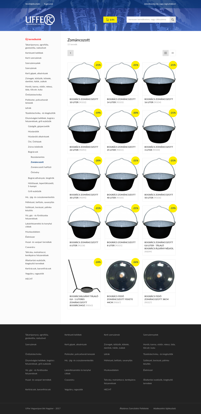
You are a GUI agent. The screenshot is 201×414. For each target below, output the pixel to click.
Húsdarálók (33, 131)
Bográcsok (33, 152)
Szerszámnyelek (32, 63)
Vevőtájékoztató (32, 4)
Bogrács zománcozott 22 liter (84, 148)
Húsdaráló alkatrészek (38, 137)
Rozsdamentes (37, 157)
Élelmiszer (30, 237)
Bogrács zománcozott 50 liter (158, 196)
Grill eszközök (34, 191)
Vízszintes (166, 53)
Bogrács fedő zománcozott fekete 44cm (120, 299)
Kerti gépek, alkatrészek (36, 73)
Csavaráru (30, 247)
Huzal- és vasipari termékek (38, 242)
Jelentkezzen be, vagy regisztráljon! (160, 4)
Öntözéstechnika (33, 95)
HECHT (29, 279)
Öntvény (35, 172)
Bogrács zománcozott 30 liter (84, 196)
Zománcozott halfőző (41, 167)
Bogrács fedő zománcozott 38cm (156, 299)
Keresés (173, 20)
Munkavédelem (32, 232)
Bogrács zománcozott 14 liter (121, 100)
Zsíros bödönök (35, 147)
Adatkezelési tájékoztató (164, 408)
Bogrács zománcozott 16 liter (158, 100)
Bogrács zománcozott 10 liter (84, 100)
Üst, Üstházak (34, 142)
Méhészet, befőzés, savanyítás (39, 202)
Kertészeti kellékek (34, 53)
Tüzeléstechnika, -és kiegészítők (40, 113)
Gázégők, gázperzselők (39, 126)
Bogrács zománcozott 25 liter (121, 148)
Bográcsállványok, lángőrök (41, 178)
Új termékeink (33, 39)
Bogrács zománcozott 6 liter (84, 244)
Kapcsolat (48, 4)
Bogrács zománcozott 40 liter (121, 196)
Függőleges (173, 53)
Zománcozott (37, 162)
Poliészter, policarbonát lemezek (80, 354)
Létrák (28, 108)
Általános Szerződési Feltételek (134, 408)
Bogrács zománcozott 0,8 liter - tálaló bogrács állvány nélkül (158, 247)
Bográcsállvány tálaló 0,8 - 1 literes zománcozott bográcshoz (84, 301)
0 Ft (112, 20)
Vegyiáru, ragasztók (34, 274)
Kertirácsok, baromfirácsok (38, 269)
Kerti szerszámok (33, 58)
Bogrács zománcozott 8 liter (121, 244)
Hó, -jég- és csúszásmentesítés (39, 197)
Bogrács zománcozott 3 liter (158, 148)
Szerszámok (31, 68)
